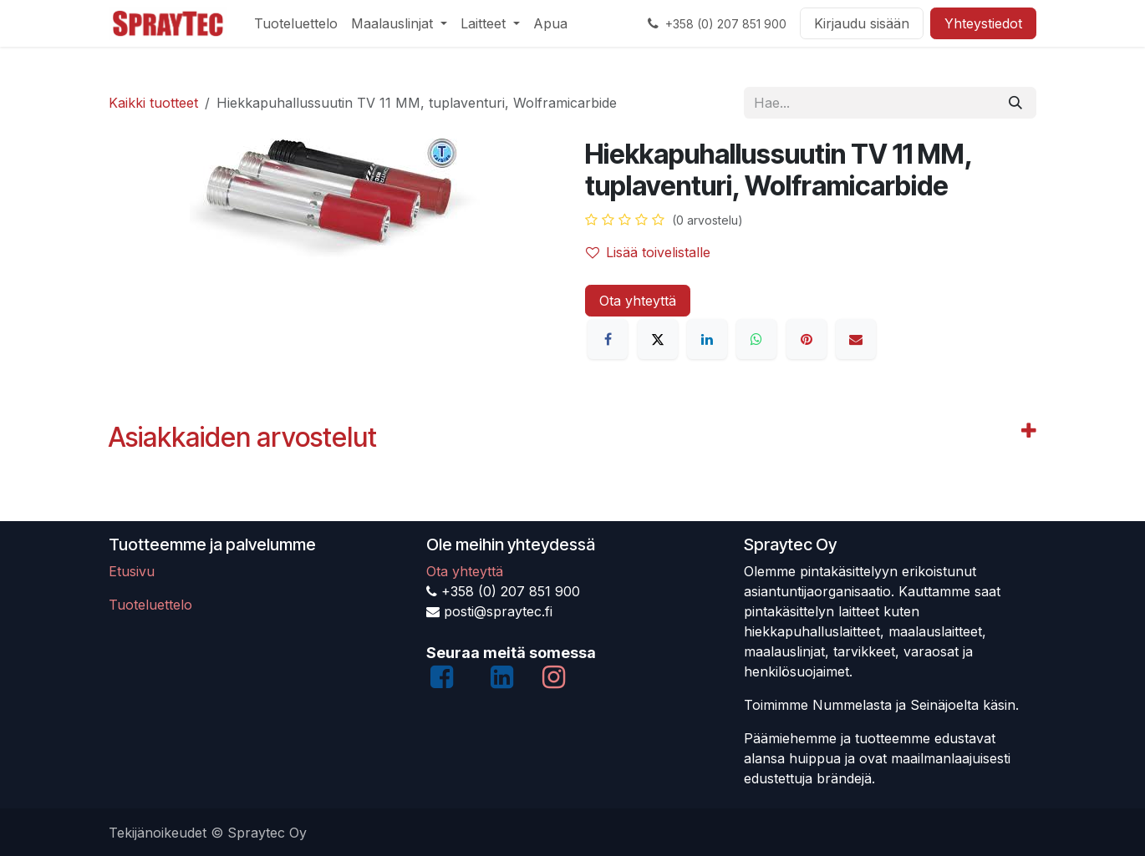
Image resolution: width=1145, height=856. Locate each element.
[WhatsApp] (756, 339)
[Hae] (1015, 103)
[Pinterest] (806, 339)
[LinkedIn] (707, 339)
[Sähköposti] (856, 339)
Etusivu (132, 571)
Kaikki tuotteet (153, 102)
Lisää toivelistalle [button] (648, 252)
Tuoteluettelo (150, 604)
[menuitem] (295, 23)
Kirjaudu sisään (861, 23)
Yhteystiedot (983, 23)
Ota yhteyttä (637, 300)
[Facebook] (608, 339)
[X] (658, 339)
